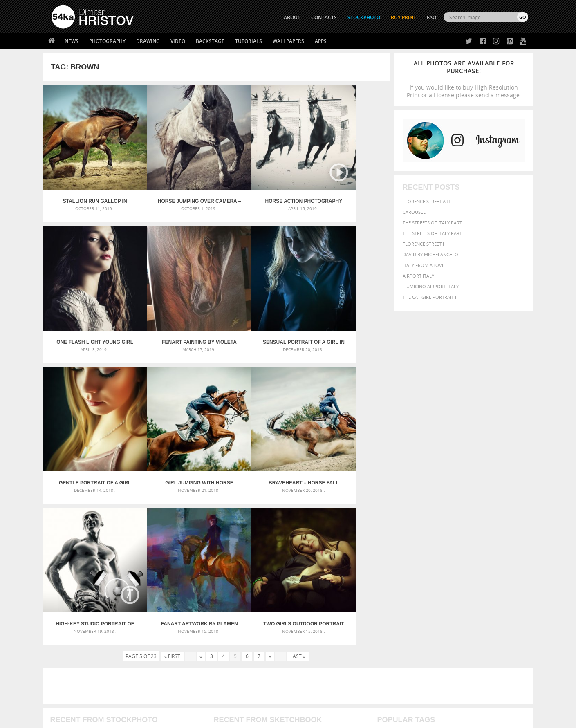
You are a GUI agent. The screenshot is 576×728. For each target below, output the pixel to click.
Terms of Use (164, 719)
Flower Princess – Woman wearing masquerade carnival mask (124, 579)
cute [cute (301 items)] (489, 549)
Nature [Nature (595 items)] (466, 564)
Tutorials (248, 41)
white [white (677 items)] (408, 580)
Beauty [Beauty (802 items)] (389, 548)
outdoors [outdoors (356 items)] (389, 573)
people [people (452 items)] (412, 572)
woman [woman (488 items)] (429, 581)
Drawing (148, 41)
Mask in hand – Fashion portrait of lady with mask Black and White (124, 550)
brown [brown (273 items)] (440, 549)
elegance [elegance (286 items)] (387, 557)
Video (177, 41)
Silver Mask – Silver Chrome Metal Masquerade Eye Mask (118, 570)
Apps (321, 41)
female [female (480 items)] (492, 556)
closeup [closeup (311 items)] (457, 549)
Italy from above (423, 265)
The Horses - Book (73, 661)
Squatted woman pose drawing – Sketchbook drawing (280, 570)
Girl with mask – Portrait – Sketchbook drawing (272, 560)
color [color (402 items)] (475, 549)
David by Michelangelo (430, 254)
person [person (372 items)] (431, 573)
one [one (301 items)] (482, 565)
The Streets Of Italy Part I (433, 233)
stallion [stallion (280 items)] (503, 573)
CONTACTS (324, 17)
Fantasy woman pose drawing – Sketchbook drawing (278, 550)
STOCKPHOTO (363, 17)
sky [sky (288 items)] (489, 573)
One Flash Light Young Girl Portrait (347, 184)
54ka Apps (62, 671)
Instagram (309, 652)
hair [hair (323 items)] (521, 557)
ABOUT (292, 17)
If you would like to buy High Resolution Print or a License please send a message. (464, 79)
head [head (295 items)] (382, 565)
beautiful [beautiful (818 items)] (493, 539)
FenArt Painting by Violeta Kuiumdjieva (86, 307)
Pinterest (308, 662)
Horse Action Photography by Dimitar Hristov (260, 184)
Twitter (306, 630)
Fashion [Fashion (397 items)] (470, 557)
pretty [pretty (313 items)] (478, 573)
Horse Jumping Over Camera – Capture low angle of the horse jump (173, 184)
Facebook (308, 641)
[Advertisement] (290, 492)
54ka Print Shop (70, 630)
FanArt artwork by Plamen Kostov (260, 430)
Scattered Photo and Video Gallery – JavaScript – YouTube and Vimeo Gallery (124, 540)
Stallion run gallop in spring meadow (86, 184)
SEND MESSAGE (456, 646)
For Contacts (186, 671)
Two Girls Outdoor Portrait (347, 430)
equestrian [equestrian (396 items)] (413, 557)
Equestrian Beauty (136, 700)
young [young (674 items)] (452, 580)
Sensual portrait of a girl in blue (173, 307)
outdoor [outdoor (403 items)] (501, 565)
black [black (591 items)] (411, 549)
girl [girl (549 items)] (509, 556)
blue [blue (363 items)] (426, 549)
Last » (297, 462)
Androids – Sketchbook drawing (253, 540)
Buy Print (403, 17)
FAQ (431, 17)
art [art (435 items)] (402, 540)
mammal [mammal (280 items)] (429, 565)
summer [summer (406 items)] (387, 581)
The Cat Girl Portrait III (431, 297)
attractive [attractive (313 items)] (420, 540)
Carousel (414, 212)
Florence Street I (423, 244)
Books (177, 650)
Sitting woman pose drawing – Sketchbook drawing (276, 579)
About (177, 630)
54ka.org (119, 719)
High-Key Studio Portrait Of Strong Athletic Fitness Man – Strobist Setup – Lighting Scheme (173, 430)
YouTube (307, 673)
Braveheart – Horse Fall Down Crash (86, 430)
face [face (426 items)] (453, 556)
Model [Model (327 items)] (446, 565)
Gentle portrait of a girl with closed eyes (260, 307)
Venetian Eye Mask (185, 700)
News (71, 41)
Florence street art (427, 201)
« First (172, 462)
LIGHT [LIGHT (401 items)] (413, 565)
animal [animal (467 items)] (387, 540)
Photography (107, 41)
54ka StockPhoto (72, 640)
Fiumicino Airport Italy (431, 286)
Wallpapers (288, 41)
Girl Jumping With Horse (346, 307)
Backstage (210, 41)
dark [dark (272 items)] (501, 549)
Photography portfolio (81, 650)
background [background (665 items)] (454, 540)
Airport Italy (418, 276)
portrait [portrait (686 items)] (455, 572)
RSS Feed (221, 700)
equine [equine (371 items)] (438, 557)
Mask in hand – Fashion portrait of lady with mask (112, 560)
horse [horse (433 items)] (397, 564)
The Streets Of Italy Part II (434, 223)
